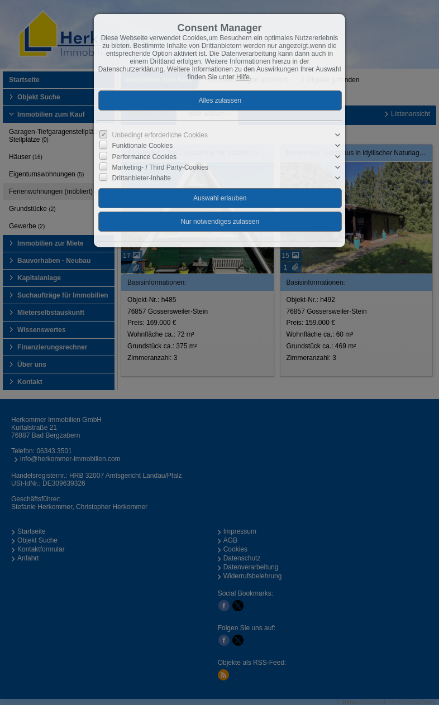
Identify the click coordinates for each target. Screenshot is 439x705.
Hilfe (243, 77)
